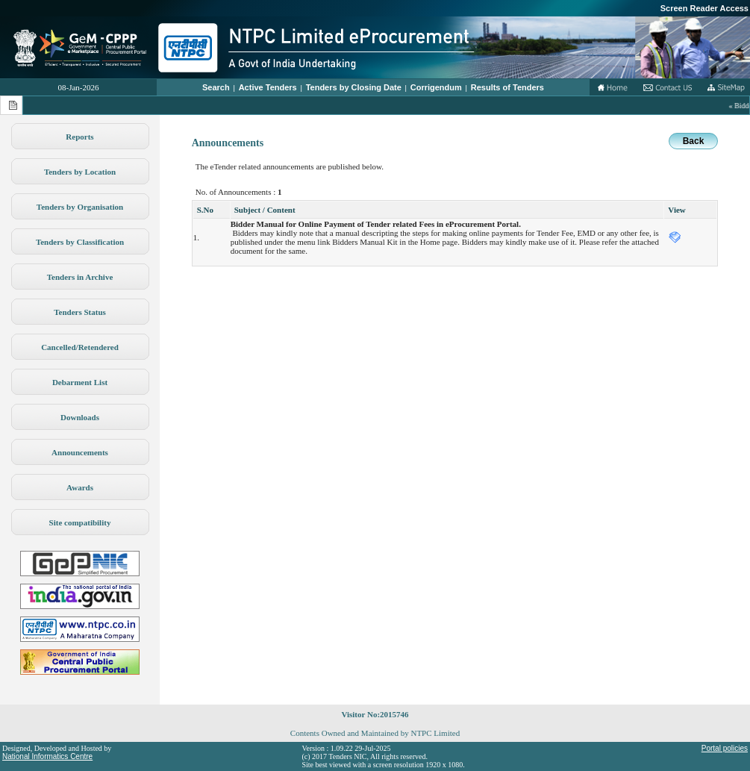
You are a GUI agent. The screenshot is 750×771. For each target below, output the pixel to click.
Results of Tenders (507, 87)
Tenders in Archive (80, 276)
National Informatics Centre (47, 756)
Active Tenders (268, 87)
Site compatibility (80, 522)
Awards (79, 487)
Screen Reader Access (704, 8)
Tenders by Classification (80, 241)
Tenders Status (80, 312)
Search (216, 87)
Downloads (79, 417)
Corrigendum (436, 87)
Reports (79, 136)
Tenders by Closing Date (353, 87)
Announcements (79, 452)
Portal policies (724, 748)
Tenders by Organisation (80, 206)
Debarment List (79, 382)
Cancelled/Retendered (80, 347)
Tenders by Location (80, 171)
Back (693, 141)
